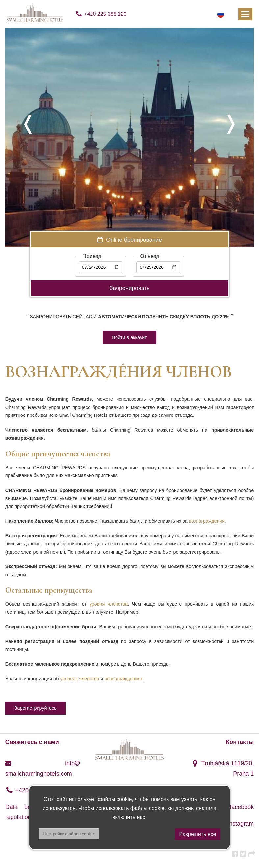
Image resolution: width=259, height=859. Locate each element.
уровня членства (109, 604)
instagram (236, 823)
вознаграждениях (123, 678)
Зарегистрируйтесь (35, 708)
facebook (237, 807)
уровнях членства (79, 678)
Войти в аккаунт (129, 337)
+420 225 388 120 (101, 14)
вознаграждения (207, 521)
